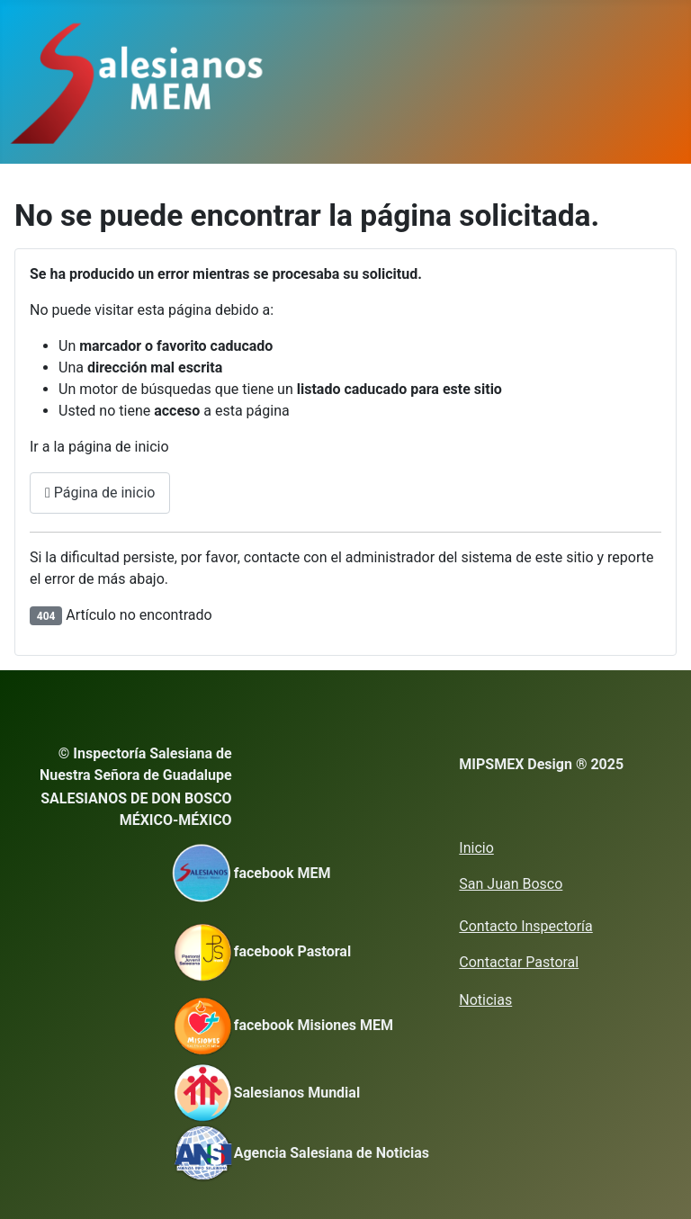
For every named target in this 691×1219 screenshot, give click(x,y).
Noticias (485, 999)
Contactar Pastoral (519, 962)
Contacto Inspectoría (525, 926)
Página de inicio (100, 492)
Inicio (476, 847)
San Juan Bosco (510, 883)
